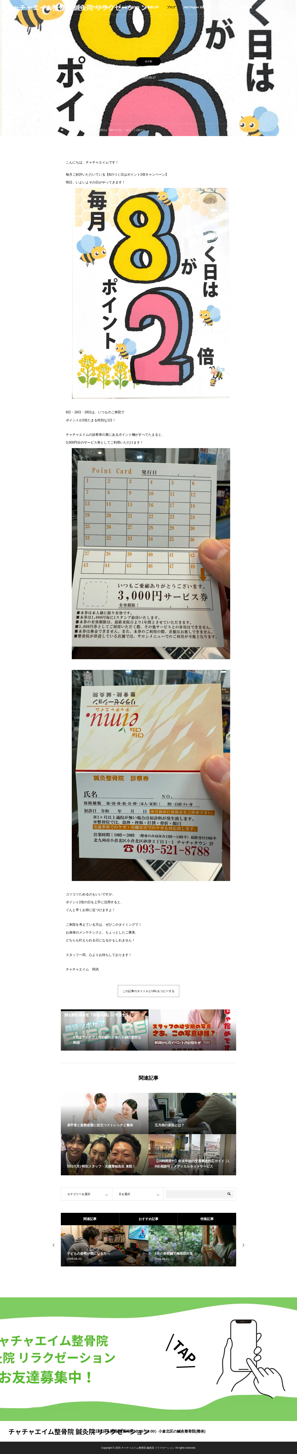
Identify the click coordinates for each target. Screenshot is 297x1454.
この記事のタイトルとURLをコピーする (148, 991)
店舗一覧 (246, 7)
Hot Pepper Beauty (197, 7)
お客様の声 (151, 7)
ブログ (171, 7)
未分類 (148, 61)
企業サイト (225, 7)
